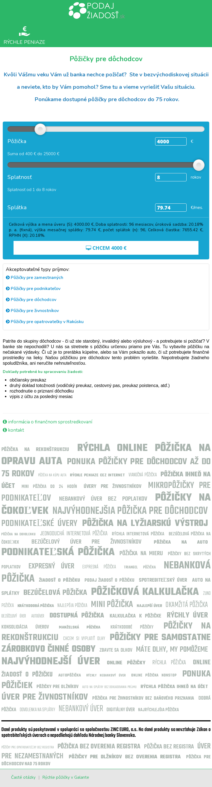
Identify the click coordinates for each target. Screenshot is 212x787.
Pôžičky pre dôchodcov (31, 299)
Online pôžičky (126, 663)
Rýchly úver (187, 615)
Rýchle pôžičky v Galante (65, 777)
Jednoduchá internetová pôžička (73, 534)
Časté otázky (23, 777)
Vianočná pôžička (143, 475)
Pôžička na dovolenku (18, 534)
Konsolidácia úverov (25, 627)
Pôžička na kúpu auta (52, 475)
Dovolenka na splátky (37, 710)
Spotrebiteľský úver (164, 580)
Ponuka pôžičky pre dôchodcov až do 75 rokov (106, 468)
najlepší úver (149, 606)
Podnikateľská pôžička (58, 552)
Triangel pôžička (140, 567)
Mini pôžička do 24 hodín (49, 486)
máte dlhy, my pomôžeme (172, 650)
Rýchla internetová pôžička (138, 534)
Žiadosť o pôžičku (59, 580)
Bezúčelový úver (13, 616)
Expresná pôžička (99, 567)
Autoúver (37, 616)
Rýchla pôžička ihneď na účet (174, 687)
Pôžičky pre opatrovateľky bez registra (27, 747)
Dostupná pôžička (76, 616)
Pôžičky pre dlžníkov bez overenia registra (125, 757)
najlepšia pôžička (72, 606)
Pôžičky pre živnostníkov (32, 310)
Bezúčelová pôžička (55, 593)
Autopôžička (69, 675)
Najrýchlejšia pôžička (158, 710)
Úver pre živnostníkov (44, 697)
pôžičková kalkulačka (145, 592)
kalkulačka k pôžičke (135, 616)
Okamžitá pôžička (187, 605)
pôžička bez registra (169, 747)
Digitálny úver (121, 710)
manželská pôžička (79, 627)
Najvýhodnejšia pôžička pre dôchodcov (130, 511)
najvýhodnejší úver (50, 662)
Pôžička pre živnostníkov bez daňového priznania (143, 698)
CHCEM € (106, 248)
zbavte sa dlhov (115, 650)
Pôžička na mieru (141, 553)
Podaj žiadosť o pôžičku (109, 580)
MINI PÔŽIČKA (112, 605)
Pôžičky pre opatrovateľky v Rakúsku (45, 321)
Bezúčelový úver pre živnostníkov (86, 542)
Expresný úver (51, 566)
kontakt (13, 430)
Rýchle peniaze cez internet (97, 475)
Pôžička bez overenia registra (99, 747)
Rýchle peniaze (24, 35)
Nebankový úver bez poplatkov (103, 499)
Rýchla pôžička (169, 663)
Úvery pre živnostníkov (113, 487)
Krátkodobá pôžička (35, 606)
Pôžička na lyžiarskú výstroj (145, 524)
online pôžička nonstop (154, 675)
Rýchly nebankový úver (105, 675)
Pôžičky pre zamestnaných (34, 277)
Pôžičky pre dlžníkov (57, 687)
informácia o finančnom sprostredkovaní (47, 422)
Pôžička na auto (181, 542)
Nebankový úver (81, 709)
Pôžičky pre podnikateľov (33, 288)
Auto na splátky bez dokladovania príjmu (109, 687)
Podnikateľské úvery (39, 524)
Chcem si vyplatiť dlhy (84, 639)
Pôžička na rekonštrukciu (35, 450)
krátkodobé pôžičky (131, 627)
